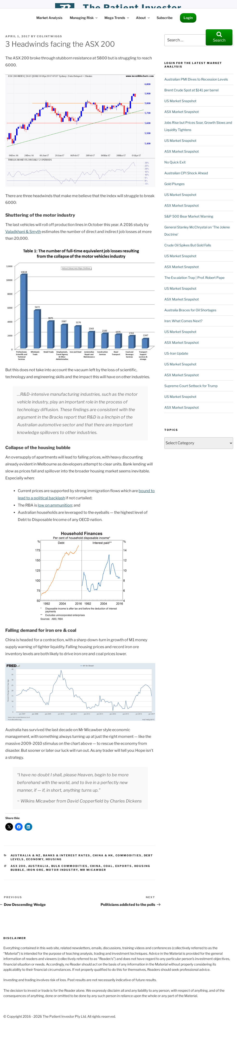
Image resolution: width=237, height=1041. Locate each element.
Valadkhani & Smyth (23, 231)
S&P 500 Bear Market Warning (188, 216)
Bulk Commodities (69, 866)
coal (108, 866)
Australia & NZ (26, 855)
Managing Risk (84, 18)
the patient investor (132, 7)
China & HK (103, 855)
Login (188, 18)
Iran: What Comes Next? (183, 321)
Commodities (128, 855)
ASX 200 (18, 866)
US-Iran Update (176, 353)
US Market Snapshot (180, 101)
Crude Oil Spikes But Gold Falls (187, 245)
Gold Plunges (174, 184)
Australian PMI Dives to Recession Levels (196, 79)
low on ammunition (55, 505)
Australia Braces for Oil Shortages (190, 310)
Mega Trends (117, 18)
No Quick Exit (175, 162)
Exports (123, 866)
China (95, 866)
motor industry (62, 870)
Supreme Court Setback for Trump (191, 386)
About (143, 18)
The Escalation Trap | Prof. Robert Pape (194, 278)
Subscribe (165, 18)
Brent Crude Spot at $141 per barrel (191, 90)
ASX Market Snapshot (181, 112)
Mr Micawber (93, 870)
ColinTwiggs (49, 36)
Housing (54, 859)
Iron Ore (35, 870)
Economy (35, 859)
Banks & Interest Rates (66, 855)
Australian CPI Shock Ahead (186, 173)
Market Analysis (49, 18)
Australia (38, 866)
